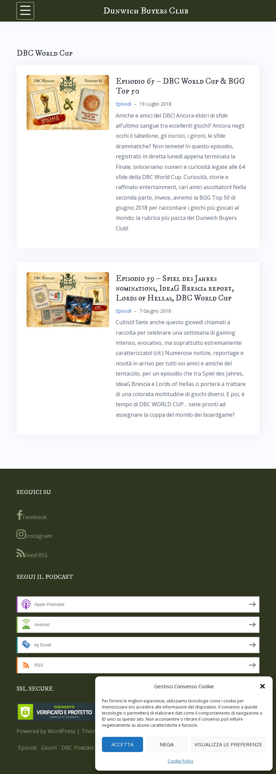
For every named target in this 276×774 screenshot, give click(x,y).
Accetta (122, 744)
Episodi (123, 104)
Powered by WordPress (46, 731)
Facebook (32, 515)
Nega (166, 744)
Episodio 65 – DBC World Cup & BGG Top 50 (180, 86)
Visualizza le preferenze (228, 744)
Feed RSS (32, 553)
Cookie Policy (180, 761)
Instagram (34, 534)
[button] (262, 686)
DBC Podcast (77, 747)
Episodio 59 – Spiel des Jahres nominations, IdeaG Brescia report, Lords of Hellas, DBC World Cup (175, 288)
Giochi (49, 747)
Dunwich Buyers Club (145, 11)
